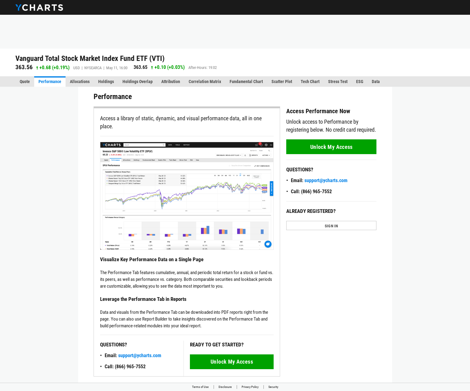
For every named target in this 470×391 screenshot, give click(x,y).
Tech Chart (310, 81)
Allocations (80, 81)
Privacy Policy (250, 387)
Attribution (170, 81)
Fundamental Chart (246, 81)
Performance (49, 81)
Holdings (106, 81)
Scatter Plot (281, 81)
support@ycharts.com (139, 355)
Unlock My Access (232, 361)
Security (273, 387)
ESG (359, 81)
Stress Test (337, 81)
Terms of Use (200, 387)
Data (376, 81)
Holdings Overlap (138, 81)
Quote (25, 81)
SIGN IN (331, 226)
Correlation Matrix (205, 81)
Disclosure (225, 387)
